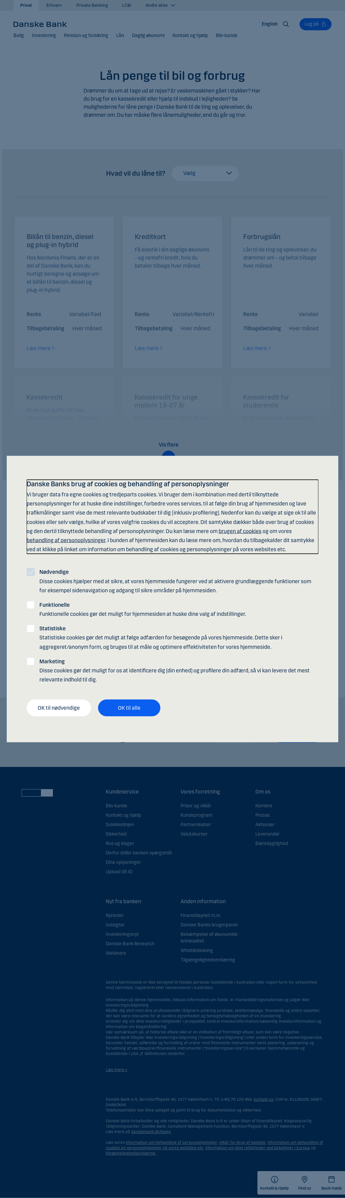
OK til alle (129, 708)
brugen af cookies (240, 531)
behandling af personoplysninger (66, 540)
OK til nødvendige (59, 708)
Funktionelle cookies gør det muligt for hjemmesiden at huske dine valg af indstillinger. (142, 609)
